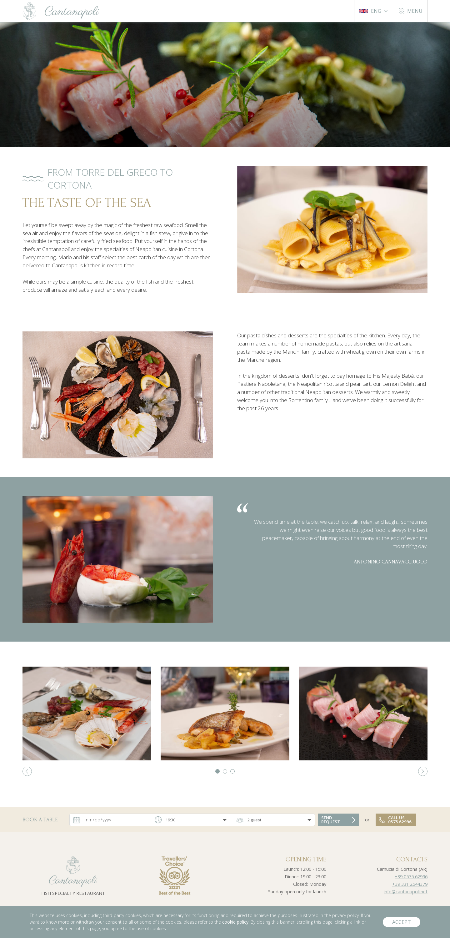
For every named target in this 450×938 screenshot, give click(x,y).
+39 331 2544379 (410, 884)
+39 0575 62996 (411, 877)
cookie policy (235, 922)
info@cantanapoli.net (406, 892)
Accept (401, 922)
